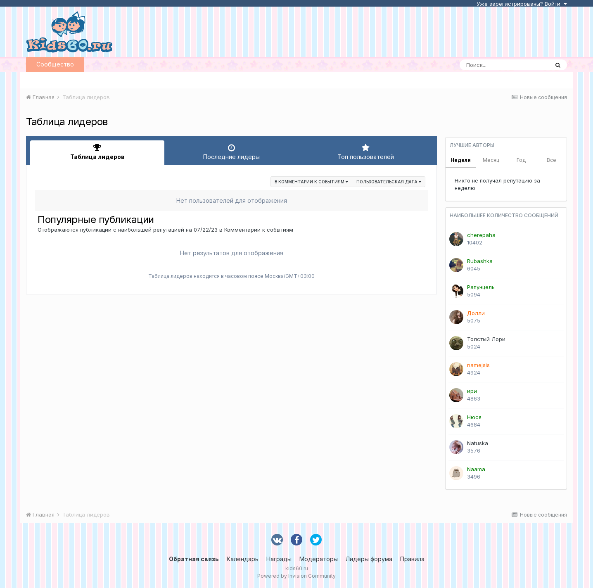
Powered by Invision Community (296, 576)
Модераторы (318, 558)
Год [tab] (521, 160)
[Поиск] (504, 64)
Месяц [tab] (491, 160)
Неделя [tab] (461, 160)
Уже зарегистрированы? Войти (522, 3)
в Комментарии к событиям (311, 181)
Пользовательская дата (388, 181)
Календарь (243, 558)
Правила (412, 558)
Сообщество (55, 64)
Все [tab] (551, 160)
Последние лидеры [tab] (231, 152)
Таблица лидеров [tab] (97, 152)
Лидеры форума (369, 558)
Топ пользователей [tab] (366, 152)
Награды (279, 558)
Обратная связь (194, 558)
